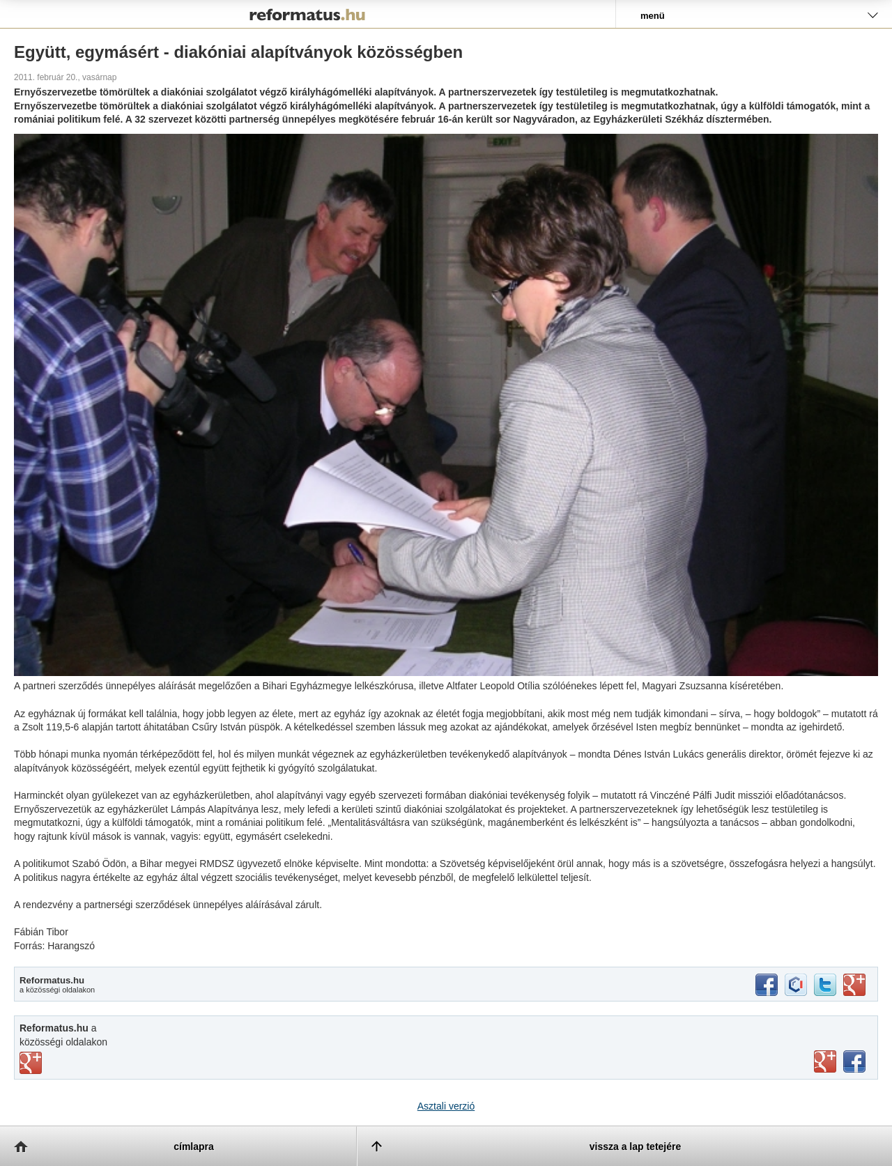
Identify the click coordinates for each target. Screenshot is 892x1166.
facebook (766, 985)
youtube (825, 1061)
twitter (825, 985)
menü (652, 15)
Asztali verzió (446, 1106)
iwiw (796, 985)
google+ (854, 985)
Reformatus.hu (307, 14)
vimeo (31, 1063)
